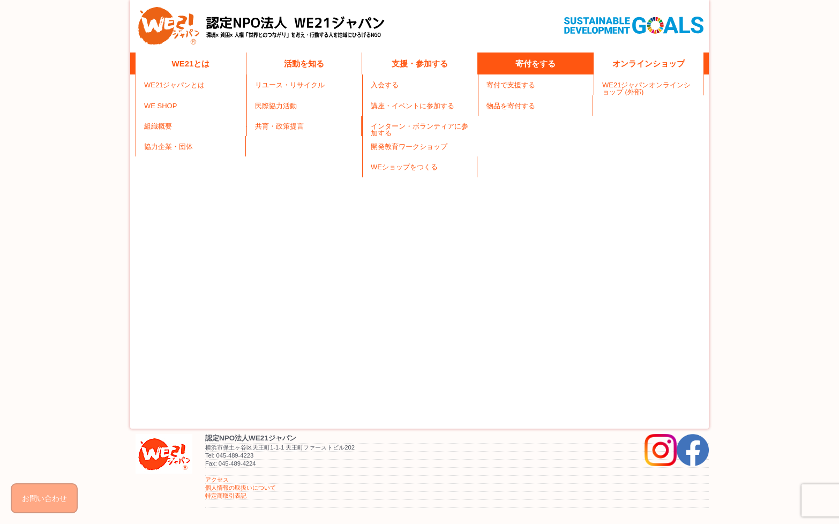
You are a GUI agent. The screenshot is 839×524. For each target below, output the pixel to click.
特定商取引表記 (225, 495)
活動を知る (304, 63)
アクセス (217, 479)
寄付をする (535, 63)
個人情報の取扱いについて (240, 487)
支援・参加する (420, 63)
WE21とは (191, 63)
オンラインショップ (648, 63)
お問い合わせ (44, 498)
